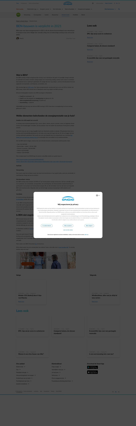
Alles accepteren (68, 225)
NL (99, 195)
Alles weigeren (89, 225)
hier (77, 216)
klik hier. (87, 234)
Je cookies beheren (46, 225)
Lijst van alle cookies (68, 230)
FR (97, 195)
